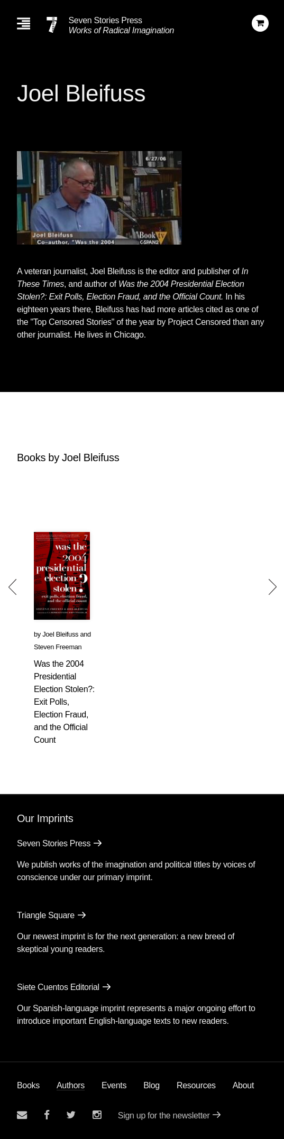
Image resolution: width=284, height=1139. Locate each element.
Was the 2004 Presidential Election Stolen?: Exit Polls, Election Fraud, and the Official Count (64, 701)
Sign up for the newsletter (164, 1115)
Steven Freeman (57, 647)
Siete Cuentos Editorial (58, 987)
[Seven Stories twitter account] (71, 1115)
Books (28, 1085)
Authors (71, 1085)
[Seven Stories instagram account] (97, 1115)
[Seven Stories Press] (52, 25)
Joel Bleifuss (60, 634)
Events (114, 1085)
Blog (151, 1085)
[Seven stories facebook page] (47, 1115)
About (243, 1085)
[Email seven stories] (22, 1115)
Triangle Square (46, 915)
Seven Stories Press (105, 20)
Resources (196, 1085)
